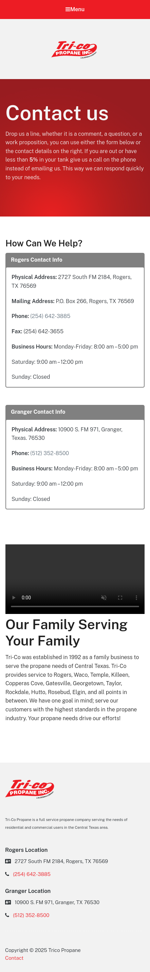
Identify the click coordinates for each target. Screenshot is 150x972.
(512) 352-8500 (49, 453)
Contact (14, 958)
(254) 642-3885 (50, 316)
